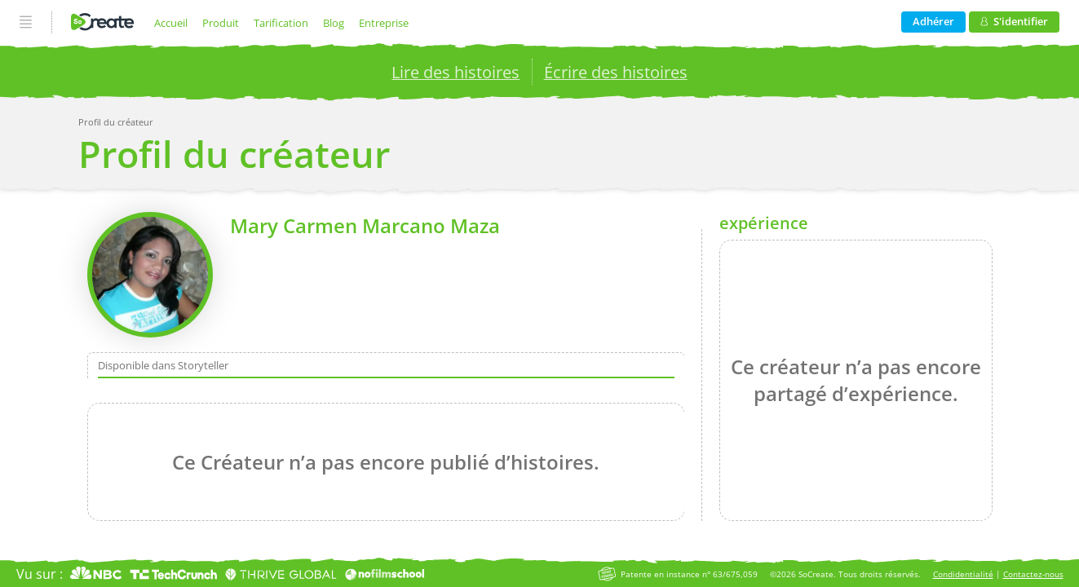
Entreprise (384, 22)
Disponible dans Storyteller (163, 365)
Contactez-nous (1033, 574)
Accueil (171, 22)
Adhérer (933, 21)
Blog (333, 22)
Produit (220, 22)
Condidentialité (963, 574)
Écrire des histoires (616, 72)
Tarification (281, 22)
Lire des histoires (455, 72)
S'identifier (1014, 21)
